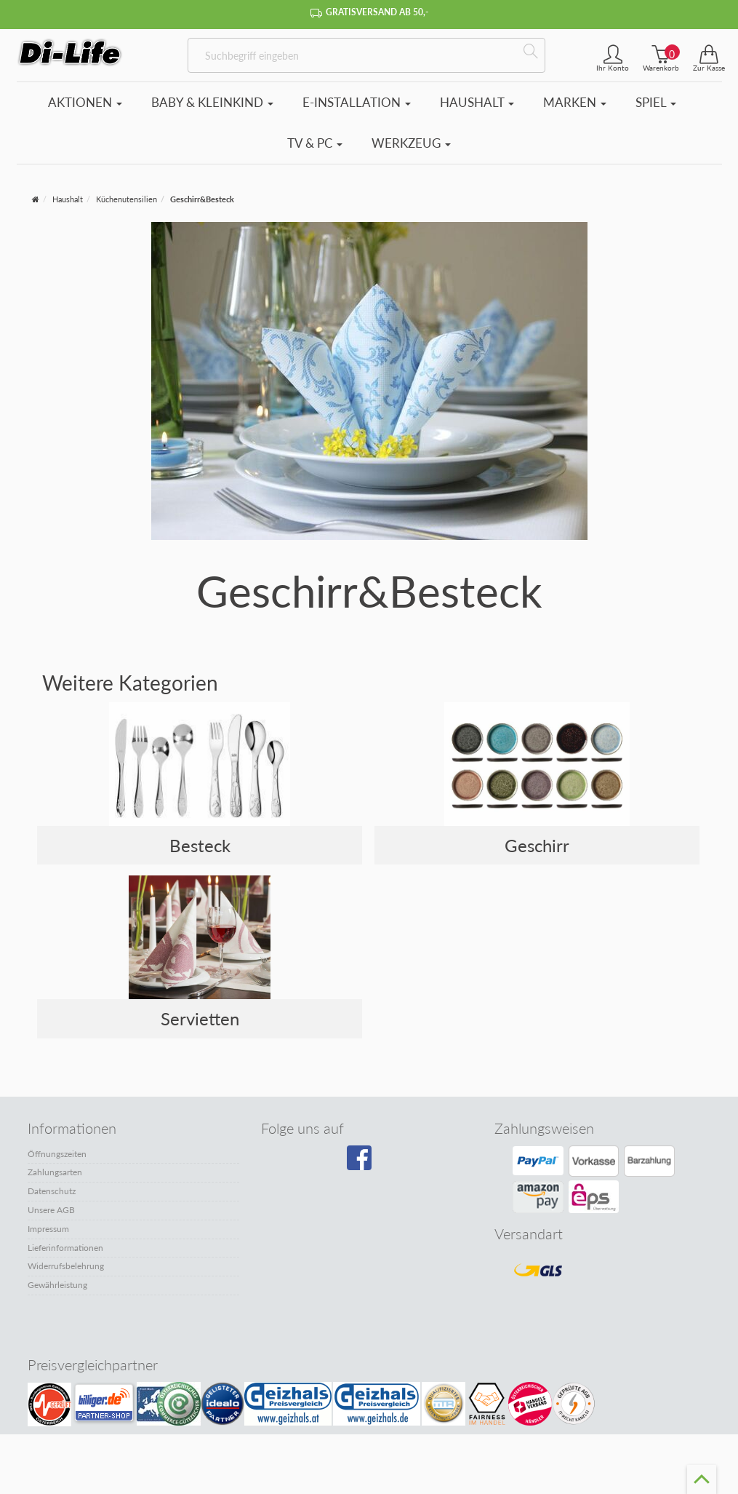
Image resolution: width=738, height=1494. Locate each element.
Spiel (655, 102)
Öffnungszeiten (57, 1153)
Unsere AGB (51, 1209)
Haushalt (477, 102)
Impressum (48, 1228)
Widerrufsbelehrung (66, 1265)
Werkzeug (411, 143)
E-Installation (356, 102)
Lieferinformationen (65, 1247)
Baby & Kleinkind (212, 102)
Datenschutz (52, 1190)
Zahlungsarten (55, 1172)
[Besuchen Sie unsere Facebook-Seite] (366, 1162)
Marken (574, 102)
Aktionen (85, 102)
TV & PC (314, 143)
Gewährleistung (57, 1284)
